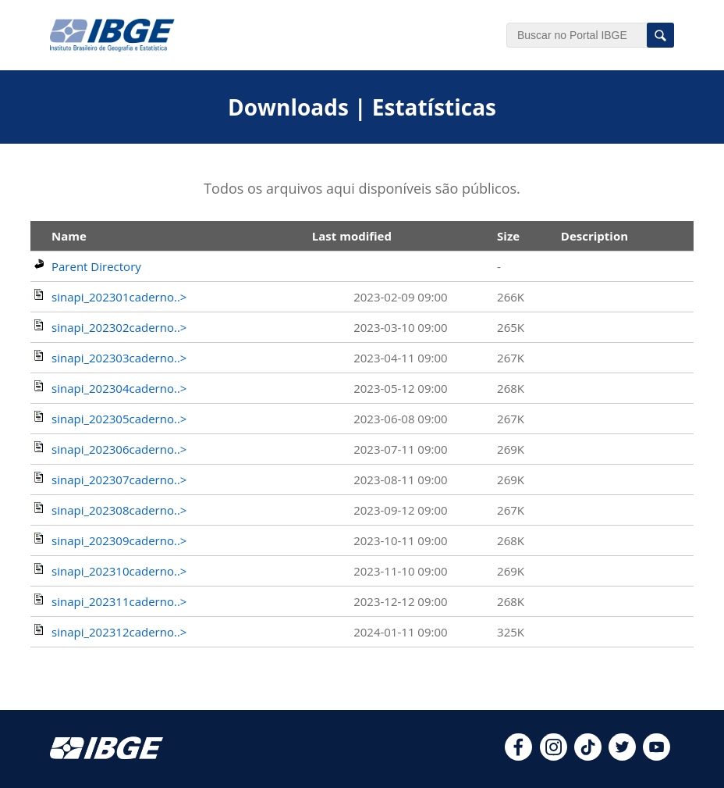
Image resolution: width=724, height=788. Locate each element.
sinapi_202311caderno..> (118, 601)
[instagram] (553, 756)
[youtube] (656, 756)
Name (69, 236)
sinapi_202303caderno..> (118, 357)
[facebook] (518, 756)
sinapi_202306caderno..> (118, 449)
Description (594, 236)
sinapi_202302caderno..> (118, 327)
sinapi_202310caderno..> (118, 571)
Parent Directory (96, 266)
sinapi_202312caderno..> (118, 632)
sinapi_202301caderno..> (118, 297)
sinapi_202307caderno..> (118, 479)
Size (508, 236)
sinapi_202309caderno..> (118, 540)
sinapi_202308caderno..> (118, 510)
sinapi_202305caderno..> (118, 418)
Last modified (352, 236)
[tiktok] (588, 756)
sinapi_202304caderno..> (118, 388)
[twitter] (622, 756)
